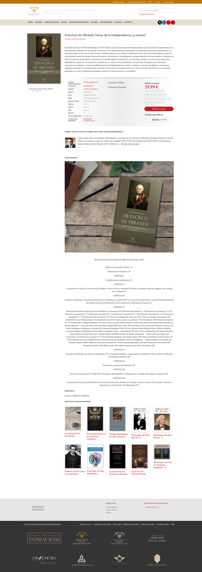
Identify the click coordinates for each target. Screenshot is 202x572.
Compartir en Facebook (117, 87)
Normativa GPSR (162, 524)
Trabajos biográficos (90, 89)
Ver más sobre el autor (130, 144)
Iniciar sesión (169, 2)
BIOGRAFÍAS (88, 86)
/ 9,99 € (159, 119)
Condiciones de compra (102, 524)
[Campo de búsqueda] (157, 10)
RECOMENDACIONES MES (78, 22)
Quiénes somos (118, 2)
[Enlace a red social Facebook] (164, 22)
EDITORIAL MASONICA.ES (89, 120)
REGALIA (64, 22)
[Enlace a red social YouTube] (168, 22)
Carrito (158, 2)
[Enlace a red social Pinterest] (173, 22)
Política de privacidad (131, 524)
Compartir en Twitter (116, 83)
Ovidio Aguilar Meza (75, 39)
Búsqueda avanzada (147, 14)
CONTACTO (128, 22)
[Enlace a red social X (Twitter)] (160, 22)
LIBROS (30, 22)
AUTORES (94, 22)
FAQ (150, 2)
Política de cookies (147, 524)
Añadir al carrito (159, 109)
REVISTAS (38, 22)
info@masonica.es (152, 507)
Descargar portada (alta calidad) (41, 90)
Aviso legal (117, 524)
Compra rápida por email (136, 2)
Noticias (118, 22)
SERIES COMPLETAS (51, 22)
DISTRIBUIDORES (106, 22)
